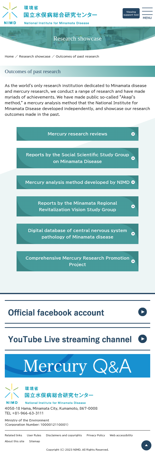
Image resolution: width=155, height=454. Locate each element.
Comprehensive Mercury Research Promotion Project (78, 261)
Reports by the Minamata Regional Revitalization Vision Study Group (77, 206)
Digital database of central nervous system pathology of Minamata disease (77, 233)
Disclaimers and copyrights (64, 435)
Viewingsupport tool (131, 13)
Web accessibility (121, 435)
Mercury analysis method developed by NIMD (77, 182)
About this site (14, 441)
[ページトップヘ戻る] (146, 445)
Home (9, 56)
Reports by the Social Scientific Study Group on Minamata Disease (77, 158)
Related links (13, 435)
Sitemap (34, 441)
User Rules (34, 435)
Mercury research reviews (77, 134)
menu (147, 13)
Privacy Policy (96, 435)
